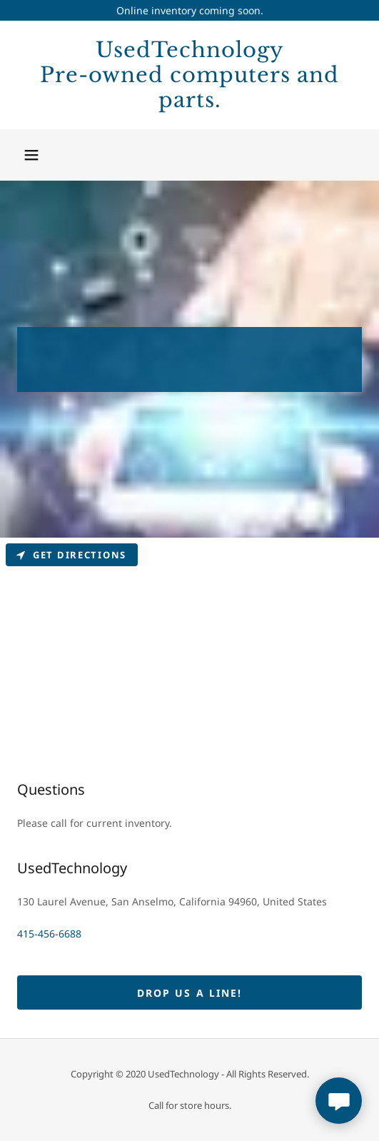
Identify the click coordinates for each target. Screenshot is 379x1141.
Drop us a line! (189, 993)
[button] (31, 155)
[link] (189, 75)
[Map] (189, 645)
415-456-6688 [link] (49, 933)
